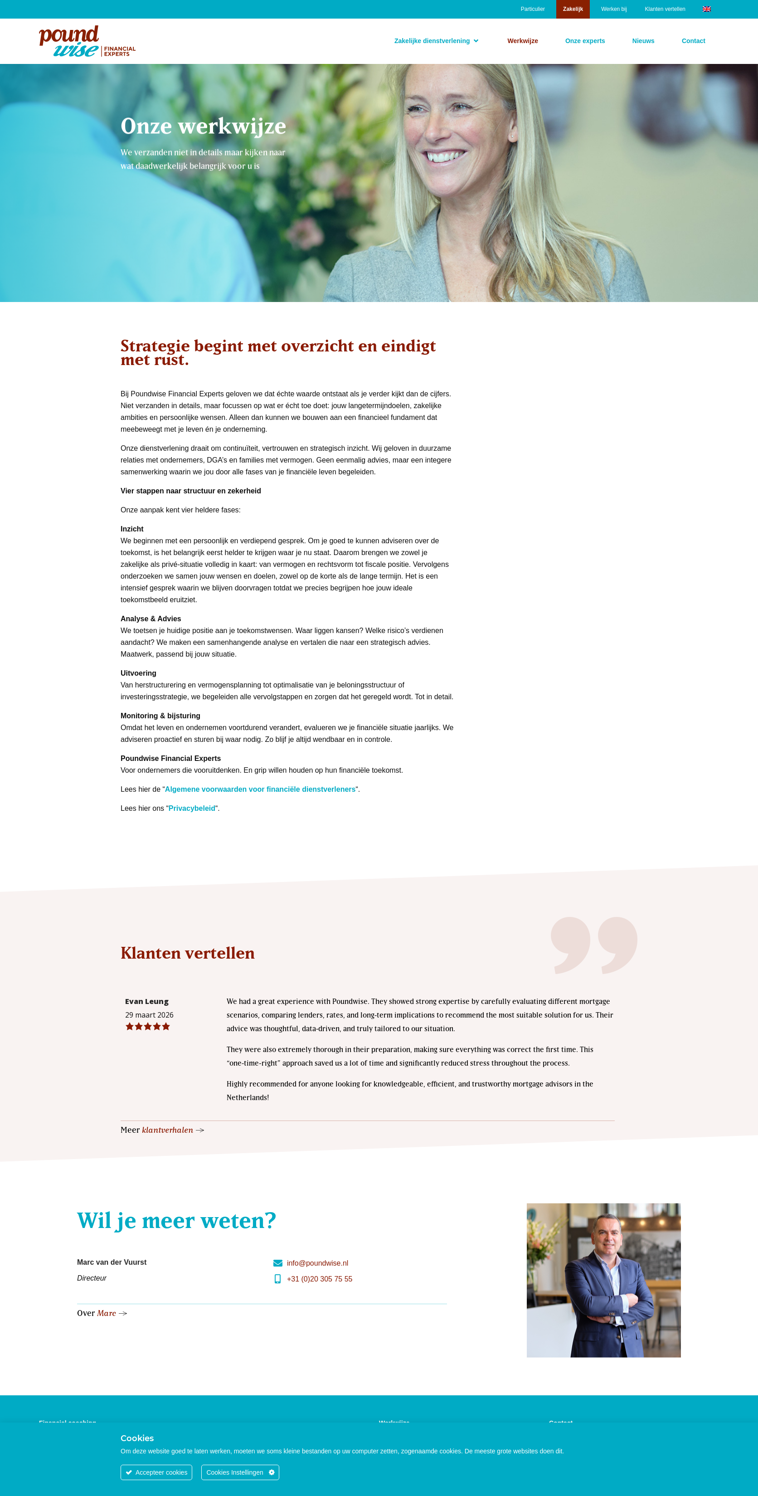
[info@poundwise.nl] (277, 1263)
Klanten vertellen (665, 9)
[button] (437, 41)
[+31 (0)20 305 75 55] (277, 1279)
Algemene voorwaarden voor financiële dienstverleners (260, 789)
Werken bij (614, 9)
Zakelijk (573, 9)
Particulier (533, 9)
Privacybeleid (192, 808)
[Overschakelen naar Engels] (706, 8)
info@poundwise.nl (317, 1263)
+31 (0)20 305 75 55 (320, 1279)
